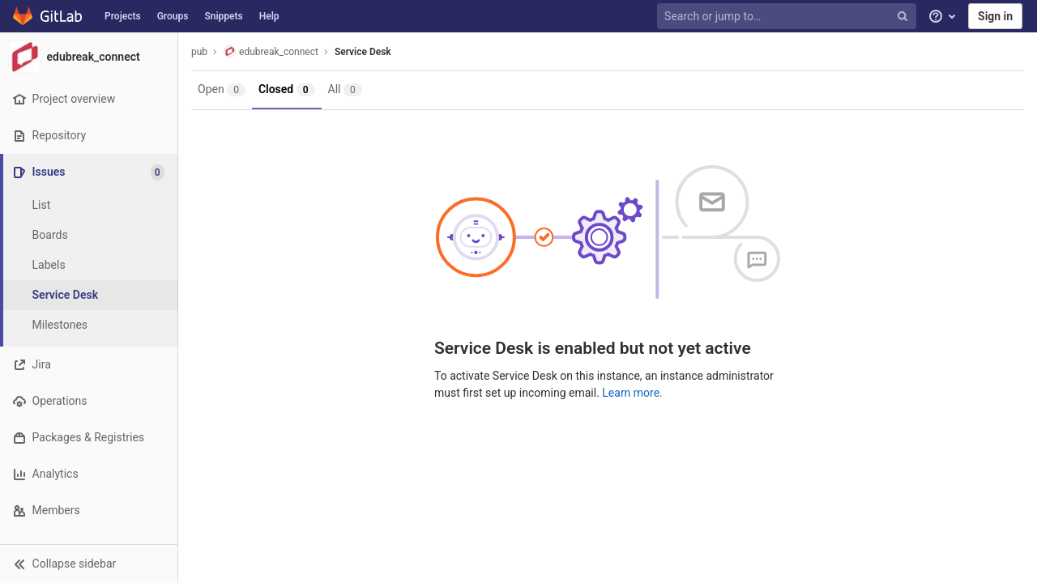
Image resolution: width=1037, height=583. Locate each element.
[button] (88, 563)
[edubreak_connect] (89, 56)
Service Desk (363, 51)
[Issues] (90, 172)
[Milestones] (89, 325)
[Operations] (88, 401)
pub (199, 51)
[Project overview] (88, 99)
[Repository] (88, 135)
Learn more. (632, 392)
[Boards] (89, 235)
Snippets (223, 16)
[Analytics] (88, 474)
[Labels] (89, 265)
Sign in (995, 16)
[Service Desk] (89, 295)
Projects (123, 16)
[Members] (88, 510)
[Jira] (88, 365)
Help (269, 16)
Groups (173, 16)
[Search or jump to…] (788, 16)
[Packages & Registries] (88, 437)
